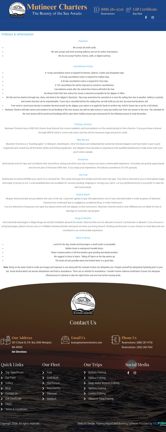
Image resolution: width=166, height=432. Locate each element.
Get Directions (19, 351)
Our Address (22, 337)
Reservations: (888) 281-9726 (137, 342)
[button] (71, 24)
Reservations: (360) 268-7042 (137, 347)
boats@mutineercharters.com (86, 342)
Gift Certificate (145, 9)
